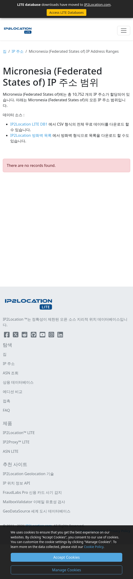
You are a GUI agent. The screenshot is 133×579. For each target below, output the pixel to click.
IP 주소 (18, 51)
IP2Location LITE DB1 (29, 124)
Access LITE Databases (66, 12)
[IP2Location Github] (34, 335)
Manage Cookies (66, 569)
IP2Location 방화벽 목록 (31, 135)
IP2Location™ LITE (19, 432)
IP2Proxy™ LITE (16, 442)
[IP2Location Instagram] (51, 335)
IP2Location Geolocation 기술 (28, 473)
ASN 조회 (10, 372)
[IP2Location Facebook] (7, 335)
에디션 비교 (12, 391)
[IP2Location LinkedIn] (60, 335)
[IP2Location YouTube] (42, 335)
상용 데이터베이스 (18, 382)
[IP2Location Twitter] (16, 335)
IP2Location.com (97, 4)
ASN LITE (10, 451)
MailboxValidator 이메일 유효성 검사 (34, 501)
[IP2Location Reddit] (25, 335)
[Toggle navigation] (123, 30)
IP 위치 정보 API (16, 483)
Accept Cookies (66, 557)
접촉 (6, 401)
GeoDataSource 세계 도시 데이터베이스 (36, 511)
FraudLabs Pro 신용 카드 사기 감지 (32, 492)
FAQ (6, 410)
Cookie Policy (93, 546)
